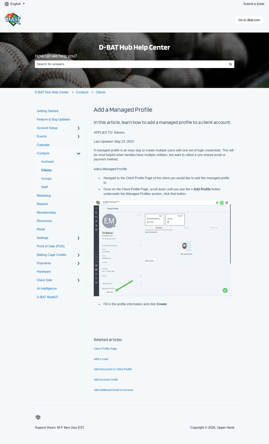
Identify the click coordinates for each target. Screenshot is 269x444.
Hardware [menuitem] (44, 271)
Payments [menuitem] (44, 263)
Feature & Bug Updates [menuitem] (53, 119)
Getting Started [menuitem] (47, 111)
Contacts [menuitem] (43, 153)
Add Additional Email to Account (113, 390)
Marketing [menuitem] (44, 195)
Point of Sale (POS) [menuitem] (51, 246)
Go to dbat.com (249, 20)
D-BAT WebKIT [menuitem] (47, 297)
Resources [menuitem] (44, 221)
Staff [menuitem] (44, 187)
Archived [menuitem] (47, 161)
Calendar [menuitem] (43, 145)
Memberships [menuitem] (46, 212)
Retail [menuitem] (41, 229)
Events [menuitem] (42, 136)
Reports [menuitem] (42, 204)
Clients (100, 92)
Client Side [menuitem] (44, 280)
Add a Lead (101, 359)
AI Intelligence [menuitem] (47, 288)
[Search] (230, 64)
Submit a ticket (253, 4)
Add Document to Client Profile (113, 369)
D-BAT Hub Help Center (52, 92)
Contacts (82, 92)
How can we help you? (56, 56)
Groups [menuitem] (46, 178)
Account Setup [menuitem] (47, 128)
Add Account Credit (106, 379)
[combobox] (131, 64)
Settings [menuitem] (42, 238)
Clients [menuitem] (46, 170)
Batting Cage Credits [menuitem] (51, 255)
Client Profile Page (105, 348)
